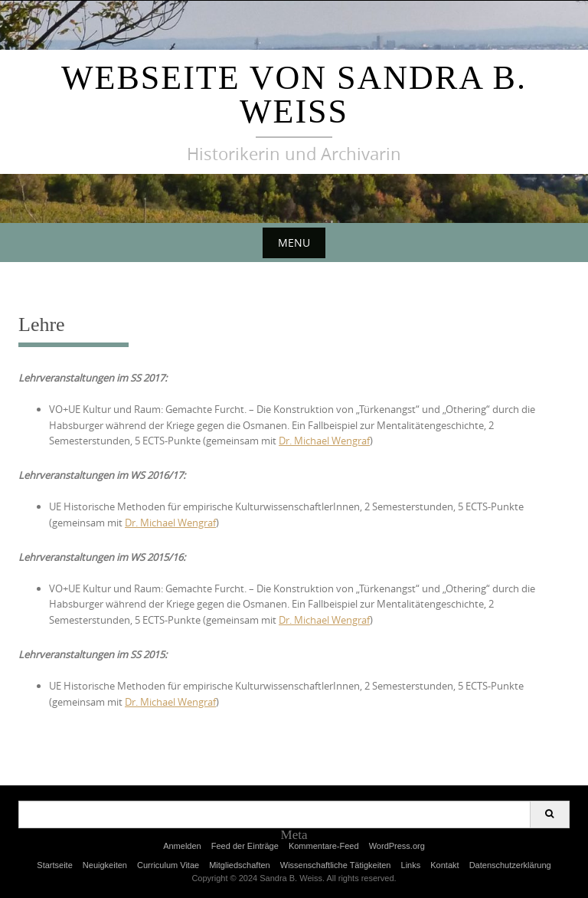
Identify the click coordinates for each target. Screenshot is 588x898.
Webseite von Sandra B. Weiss (294, 94)
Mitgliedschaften (239, 865)
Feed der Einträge (245, 845)
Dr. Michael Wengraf (324, 440)
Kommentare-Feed (324, 845)
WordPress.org (397, 845)
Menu (294, 242)
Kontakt (444, 865)
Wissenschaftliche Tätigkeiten (335, 865)
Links (411, 865)
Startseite (54, 865)
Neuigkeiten (105, 865)
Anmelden (182, 845)
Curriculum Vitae (168, 865)
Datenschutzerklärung (510, 865)
